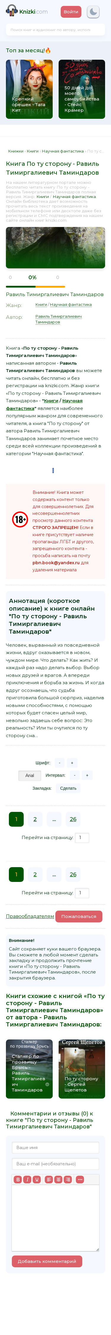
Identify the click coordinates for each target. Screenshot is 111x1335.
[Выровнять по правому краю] (68, 1179)
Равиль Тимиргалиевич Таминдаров (55, 294)
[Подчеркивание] (37, 1179)
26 (73, 819)
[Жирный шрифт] (18, 1179)
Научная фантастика (74, 196)
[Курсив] (27, 1179)
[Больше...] (80, 1179)
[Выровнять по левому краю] (49, 1179)
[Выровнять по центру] (58, 1179)
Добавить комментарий (47, 1261)
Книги (42, 196)
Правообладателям (30, 916)
